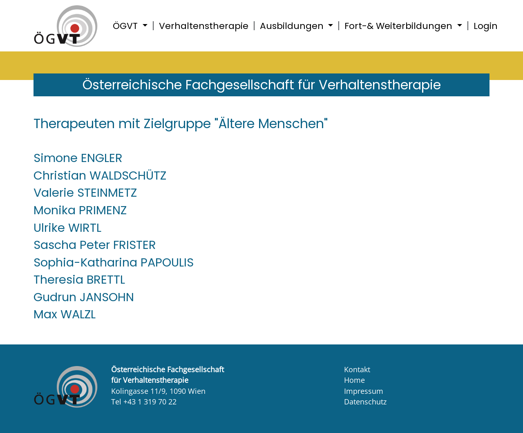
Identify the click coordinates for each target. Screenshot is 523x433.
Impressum (363, 391)
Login (486, 26)
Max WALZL (65, 314)
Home (354, 380)
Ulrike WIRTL (67, 228)
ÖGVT (126, 26)
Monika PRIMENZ (80, 210)
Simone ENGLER (78, 158)
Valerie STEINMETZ (85, 192)
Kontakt (357, 369)
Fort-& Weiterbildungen (399, 26)
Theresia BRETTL (79, 279)
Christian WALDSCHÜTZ (100, 175)
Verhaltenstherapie (203, 26)
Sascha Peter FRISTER (95, 245)
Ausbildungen (293, 26)
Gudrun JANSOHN (84, 297)
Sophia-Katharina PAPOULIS (114, 262)
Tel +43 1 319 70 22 (144, 401)
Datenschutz (365, 401)
